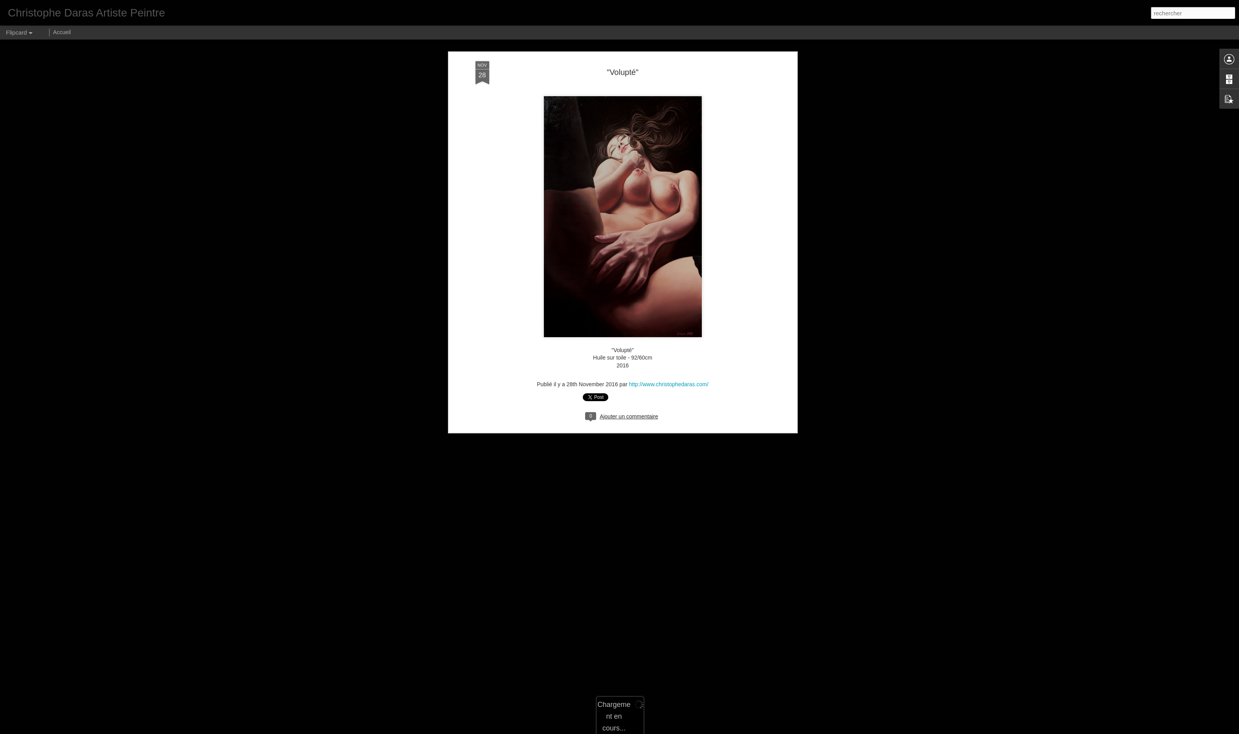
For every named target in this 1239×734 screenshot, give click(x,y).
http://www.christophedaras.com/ (668, 202)
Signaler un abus (694, 729)
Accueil (62, 32)
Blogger (668, 729)
